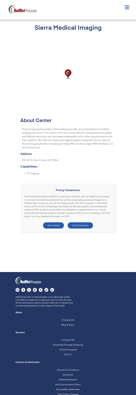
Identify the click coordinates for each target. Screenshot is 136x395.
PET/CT (68, 354)
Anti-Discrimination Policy (68, 384)
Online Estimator (80, 225)
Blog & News (67, 324)
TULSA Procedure (68, 349)
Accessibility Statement (68, 389)
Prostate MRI (67, 339)
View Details (53, 225)
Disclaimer (68, 374)
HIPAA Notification (68, 379)
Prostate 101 (68, 319)
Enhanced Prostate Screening (68, 344)
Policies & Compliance (68, 369)
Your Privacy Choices (67, 393)
